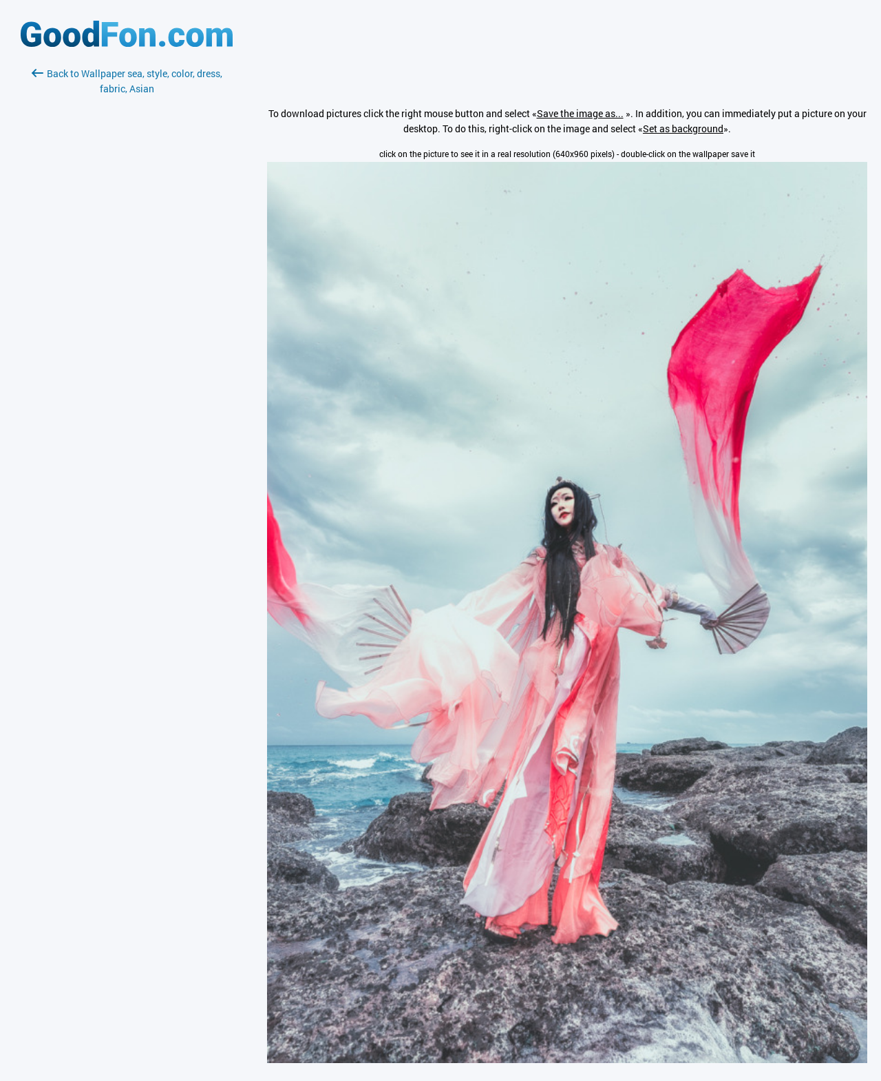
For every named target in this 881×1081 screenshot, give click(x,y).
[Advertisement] (126, 260)
